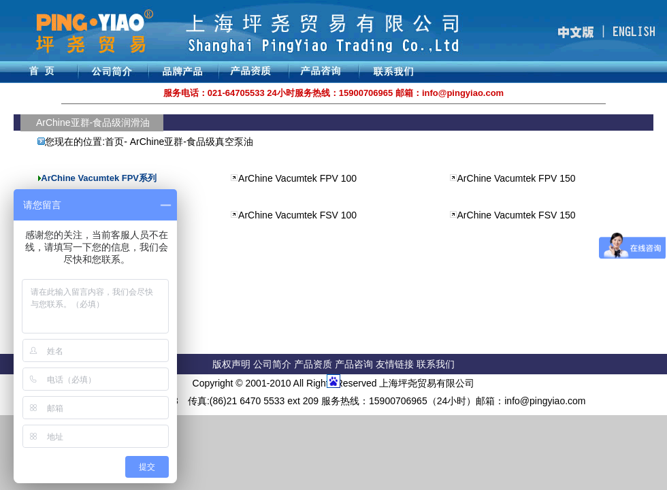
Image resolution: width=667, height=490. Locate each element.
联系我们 (436, 364)
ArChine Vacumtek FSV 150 (516, 215)
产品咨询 (354, 364)
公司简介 (273, 364)
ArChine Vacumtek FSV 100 (297, 215)
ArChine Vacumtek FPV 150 (516, 178)
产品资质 (313, 364)
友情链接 (396, 364)
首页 (114, 141)
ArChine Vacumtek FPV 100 (297, 178)
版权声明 (231, 364)
